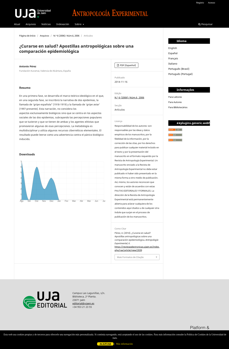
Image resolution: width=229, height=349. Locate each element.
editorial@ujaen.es (83, 303)
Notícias (46, 24)
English (172, 48)
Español (173, 53)
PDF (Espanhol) (127, 65)
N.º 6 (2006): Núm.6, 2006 (66, 35)
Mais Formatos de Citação (130, 257)
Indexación (62, 24)
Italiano (172, 63)
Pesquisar (205, 24)
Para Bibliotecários (177, 107)
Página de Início (27, 35)
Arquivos (31, 24)
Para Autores (175, 102)
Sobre (78, 24)
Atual (17, 24)
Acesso (211, 2)
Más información (124, 344)
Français (173, 58)
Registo (200, 2)
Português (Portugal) (180, 74)
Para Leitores (175, 96)
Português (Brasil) (178, 68)
